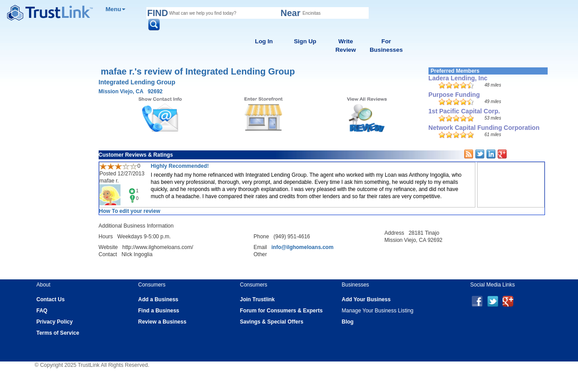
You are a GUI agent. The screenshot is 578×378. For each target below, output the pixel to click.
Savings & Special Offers (272, 322)
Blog (348, 322)
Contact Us (51, 299)
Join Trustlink (257, 299)
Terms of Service (58, 333)
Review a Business (162, 322)
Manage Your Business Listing (378, 310)
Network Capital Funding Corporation (484, 127)
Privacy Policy (55, 322)
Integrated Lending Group (137, 82)
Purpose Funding (454, 94)
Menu (116, 9)
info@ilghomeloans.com (302, 247)
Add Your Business (366, 299)
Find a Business (158, 310)
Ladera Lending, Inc (457, 78)
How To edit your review (129, 211)
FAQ (42, 310)
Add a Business (158, 299)
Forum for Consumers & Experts (281, 310)
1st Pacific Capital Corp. (464, 111)
